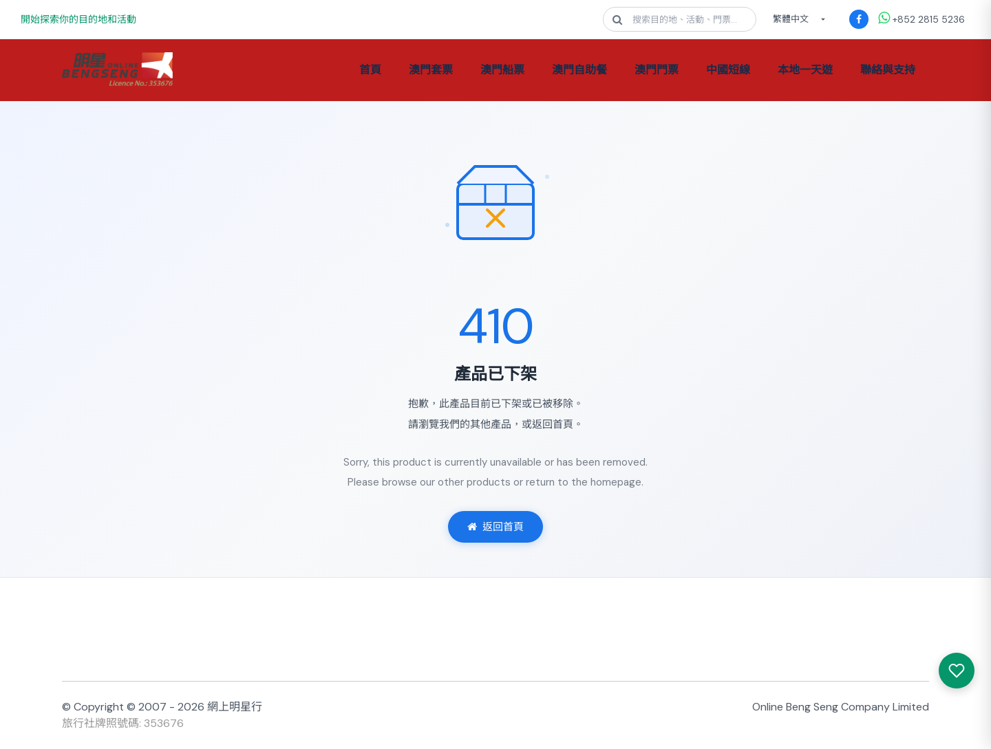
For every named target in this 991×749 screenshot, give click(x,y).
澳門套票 (431, 70)
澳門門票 (657, 70)
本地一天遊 (805, 70)
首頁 (370, 70)
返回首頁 (495, 527)
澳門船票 (502, 70)
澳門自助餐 (579, 70)
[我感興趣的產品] (956, 670)
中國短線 (728, 70)
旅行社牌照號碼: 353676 (123, 723)
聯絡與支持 (887, 70)
